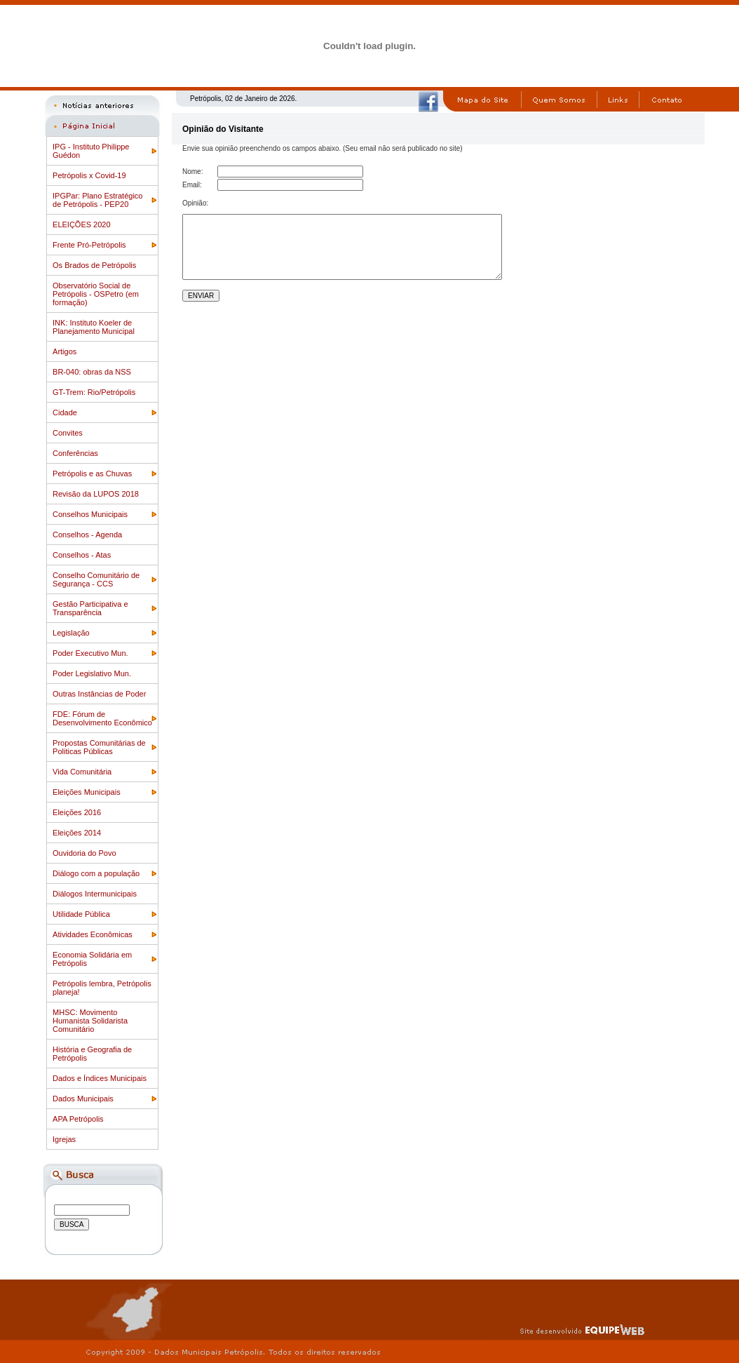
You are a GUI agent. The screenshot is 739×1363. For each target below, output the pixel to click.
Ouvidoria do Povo (84, 853)
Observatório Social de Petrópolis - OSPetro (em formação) (96, 294)
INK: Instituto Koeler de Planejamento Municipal (94, 326)
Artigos (64, 351)
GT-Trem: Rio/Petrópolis (94, 392)
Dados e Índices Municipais (100, 1078)
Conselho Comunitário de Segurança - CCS (96, 579)
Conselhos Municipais (90, 514)
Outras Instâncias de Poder (99, 694)
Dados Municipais (83, 1098)
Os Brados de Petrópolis (94, 265)
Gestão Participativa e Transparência (90, 608)
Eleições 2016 (77, 812)
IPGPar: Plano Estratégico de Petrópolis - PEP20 (97, 200)
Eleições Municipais (87, 792)
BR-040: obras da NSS (92, 372)
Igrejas (64, 1139)
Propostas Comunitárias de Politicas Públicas (99, 747)
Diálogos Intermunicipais (95, 893)
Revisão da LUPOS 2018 (96, 494)
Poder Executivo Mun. (90, 653)
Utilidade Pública (81, 914)
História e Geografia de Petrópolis (92, 1053)
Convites (68, 433)
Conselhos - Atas (82, 555)
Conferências (75, 453)
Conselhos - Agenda (87, 534)
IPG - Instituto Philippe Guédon (91, 150)
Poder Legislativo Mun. (92, 673)
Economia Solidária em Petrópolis (92, 959)
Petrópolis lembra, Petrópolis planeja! (102, 987)
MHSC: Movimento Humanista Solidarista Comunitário (90, 1020)
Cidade (65, 412)
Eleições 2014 (77, 832)
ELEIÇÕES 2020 (82, 224)
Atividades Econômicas (93, 934)
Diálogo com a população (96, 873)
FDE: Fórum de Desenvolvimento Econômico (102, 718)
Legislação (71, 633)
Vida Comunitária (82, 771)
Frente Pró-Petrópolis (89, 245)
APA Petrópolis (78, 1119)
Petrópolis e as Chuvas (92, 473)
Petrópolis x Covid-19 (89, 175)
